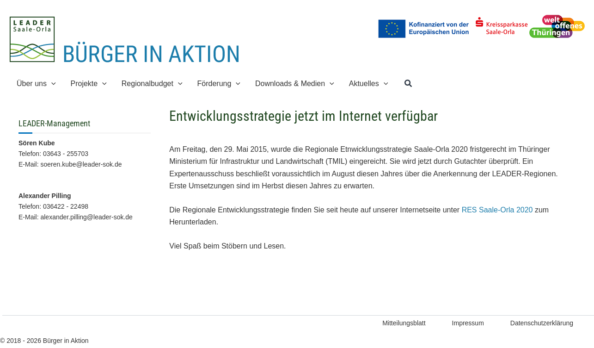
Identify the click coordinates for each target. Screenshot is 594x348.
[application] (51, 83)
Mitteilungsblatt (403, 323)
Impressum (468, 323)
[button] (408, 84)
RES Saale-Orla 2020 (497, 210)
